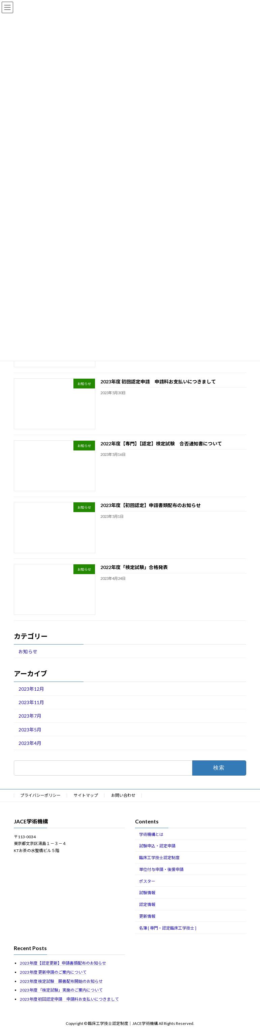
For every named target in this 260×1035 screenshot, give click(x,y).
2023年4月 (30, 743)
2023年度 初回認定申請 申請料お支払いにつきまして (158, 381)
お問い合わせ (123, 795)
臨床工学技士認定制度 (159, 857)
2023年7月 (30, 716)
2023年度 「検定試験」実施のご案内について (61, 990)
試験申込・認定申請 (157, 845)
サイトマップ (86, 795)
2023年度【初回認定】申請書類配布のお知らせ (150, 505)
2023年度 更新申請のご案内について (53, 972)
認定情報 (147, 904)
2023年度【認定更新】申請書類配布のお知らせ (63, 963)
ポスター (147, 881)
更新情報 (147, 916)
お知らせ (28, 651)
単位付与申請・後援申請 (161, 869)
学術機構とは (151, 834)
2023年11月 (31, 702)
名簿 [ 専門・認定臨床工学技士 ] (167, 928)
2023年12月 (31, 689)
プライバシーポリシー (40, 795)
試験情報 (147, 892)
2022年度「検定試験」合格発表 (134, 567)
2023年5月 (30, 729)
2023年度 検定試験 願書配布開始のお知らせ (61, 981)
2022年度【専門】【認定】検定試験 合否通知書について (161, 443)
